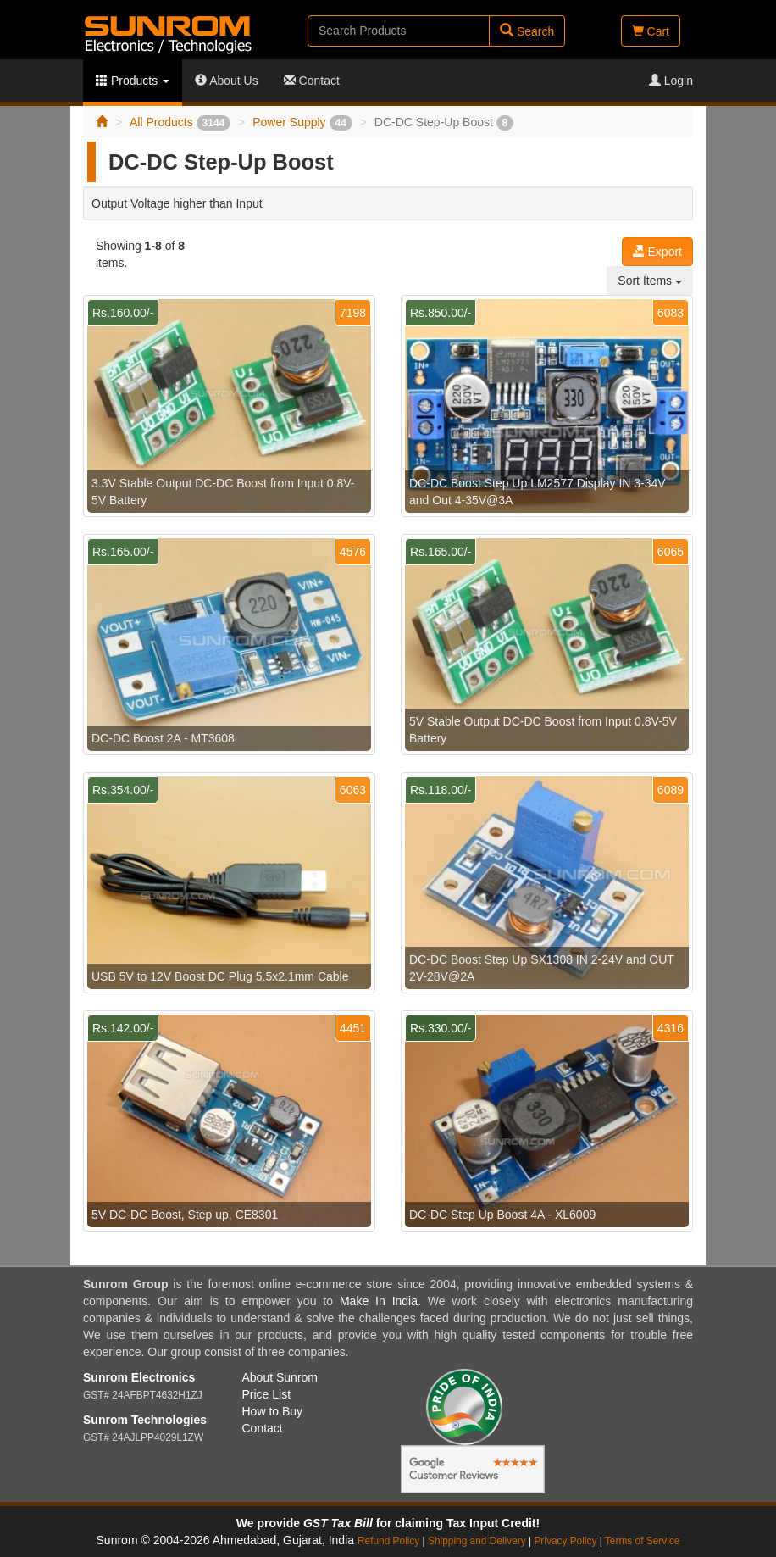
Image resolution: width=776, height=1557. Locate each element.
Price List (266, 1394)
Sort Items (650, 280)
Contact (312, 80)
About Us (226, 80)
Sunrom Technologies (145, 1419)
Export (657, 252)
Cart (650, 31)
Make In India (379, 1301)
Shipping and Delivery (477, 1541)
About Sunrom (280, 1377)
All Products (180, 122)
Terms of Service (642, 1541)
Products (132, 80)
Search (527, 31)
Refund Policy (388, 1541)
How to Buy (272, 1411)
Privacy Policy (565, 1541)
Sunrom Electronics (139, 1377)
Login (671, 80)
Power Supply (302, 122)
